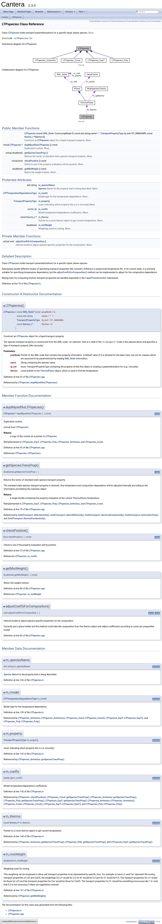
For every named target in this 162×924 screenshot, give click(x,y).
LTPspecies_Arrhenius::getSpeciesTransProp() (41, 759)
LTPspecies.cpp (37, 376)
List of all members (154, 21)
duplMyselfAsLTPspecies (36, 145)
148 (22, 836)
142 (22, 753)
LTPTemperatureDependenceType (20, 193)
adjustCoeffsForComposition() (72, 272)
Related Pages (24, 12)
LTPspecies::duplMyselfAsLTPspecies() (37, 382)
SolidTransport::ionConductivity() (141, 515)
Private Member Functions (136, 21)
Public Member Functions (99, 21)
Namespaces (54, 13)
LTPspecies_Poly (48, 442)
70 (21, 509)
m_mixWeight (45, 225)
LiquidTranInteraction (95, 278)
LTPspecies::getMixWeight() (32, 896)
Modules (39, 12)
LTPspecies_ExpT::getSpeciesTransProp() (66, 800)
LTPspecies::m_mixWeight (28, 594)
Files (82, 13)
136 (22, 680)
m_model (43, 193)
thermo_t (28, 137)
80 (21, 588)
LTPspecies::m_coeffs (26, 556)
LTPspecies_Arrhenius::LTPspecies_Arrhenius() (41, 718)
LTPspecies (17, 17)
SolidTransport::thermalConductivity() (26, 518)
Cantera (5, 17)
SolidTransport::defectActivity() (33, 515)
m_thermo (44, 217)
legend (81, 65)
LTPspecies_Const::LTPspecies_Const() (85, 718)
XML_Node (48, 133)
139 (22, 712)
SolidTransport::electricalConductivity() (104, 515)
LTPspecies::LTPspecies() (28, 453)
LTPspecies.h (23, 38)
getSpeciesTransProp (35, 153)
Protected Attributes (117, 21)
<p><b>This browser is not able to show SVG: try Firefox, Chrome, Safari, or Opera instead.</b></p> (81, 54)
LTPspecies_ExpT (30, 442)
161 (22, 890)
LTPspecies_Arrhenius (69, 442)
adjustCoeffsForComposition (30, 241)
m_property (44, 201)
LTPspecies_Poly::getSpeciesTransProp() (24, 800)
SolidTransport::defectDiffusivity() (67, 515)
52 (21, 376)
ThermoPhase (47, 370)
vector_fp (32, 209)
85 (21, 635)
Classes (70, 13)
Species (42, 188)
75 (21, 550)
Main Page (8, 12)
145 (22, 791)
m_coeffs (43, 209)
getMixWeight (31, 169)
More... (91, 33)
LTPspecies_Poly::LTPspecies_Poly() (22, 721)
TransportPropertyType (112, 133)
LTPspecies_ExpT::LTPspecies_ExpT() (124, 718)
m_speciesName (47, 185)
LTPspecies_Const (94, 442)
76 (19, 283)
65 (21, 447)
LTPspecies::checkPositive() (32, 797)
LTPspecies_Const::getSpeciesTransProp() (68, 797)
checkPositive (31, 161)
